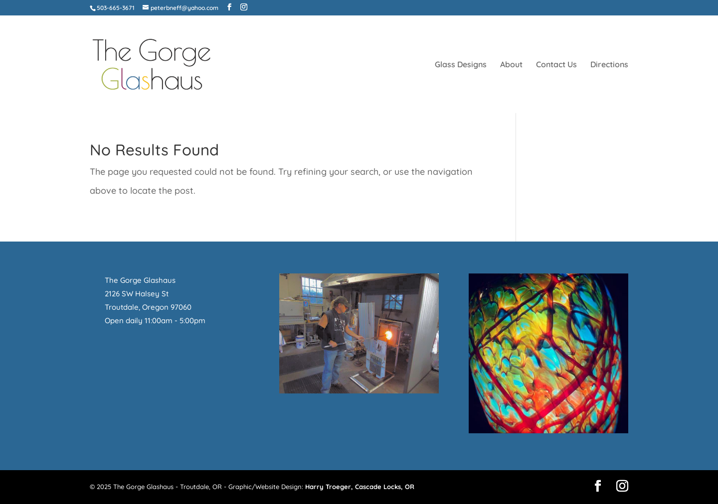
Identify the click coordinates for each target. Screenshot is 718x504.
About (511, 65)
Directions (609, 65)
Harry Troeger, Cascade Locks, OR (359, 487)
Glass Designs (461, 65)
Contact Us (556, 65)
